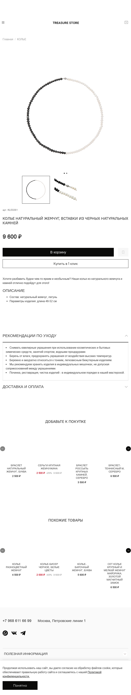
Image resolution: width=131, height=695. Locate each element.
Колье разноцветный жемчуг (16, 567)
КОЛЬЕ (21, 39)
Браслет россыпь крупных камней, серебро (81, 471)
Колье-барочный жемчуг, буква (82, 567)
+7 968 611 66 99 (17, 621)
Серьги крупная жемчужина (49, 467)
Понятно (20, 685)
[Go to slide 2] (66, 173)
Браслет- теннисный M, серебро (114, 468)
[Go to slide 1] (64, 173)
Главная (8, 39)
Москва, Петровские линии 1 (62, 621)
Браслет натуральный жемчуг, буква (16, 468)
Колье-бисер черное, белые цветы (49, 567)
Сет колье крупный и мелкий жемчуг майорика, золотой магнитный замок (114, 573)
